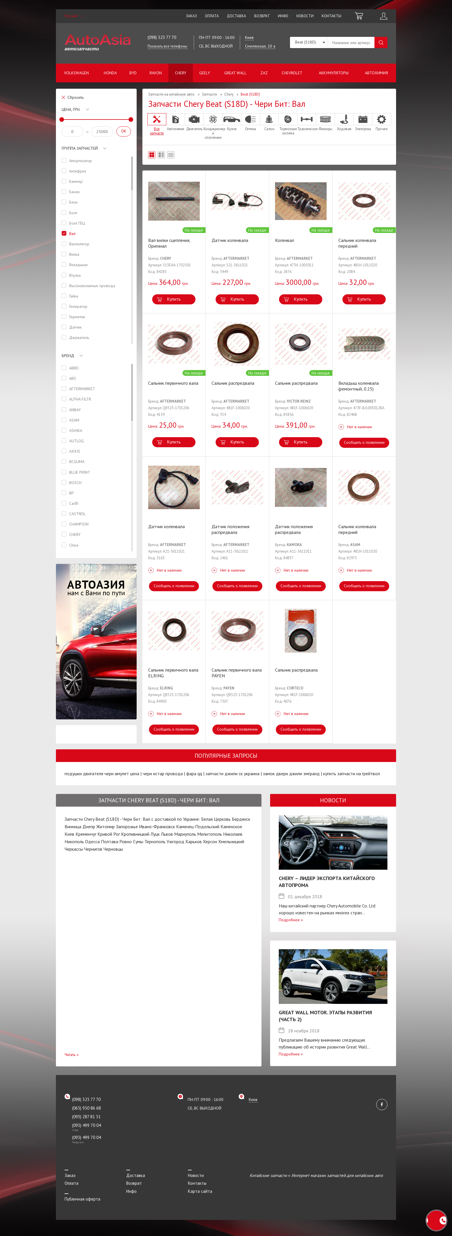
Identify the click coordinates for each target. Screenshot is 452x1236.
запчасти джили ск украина (232, 773)
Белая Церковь (216, 819)
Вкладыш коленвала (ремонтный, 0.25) (358, 386)
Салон (269, 122)
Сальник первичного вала (173, 383)
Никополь (74, 841)
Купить (174, 299)
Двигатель (194, 122)
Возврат (262, 16)
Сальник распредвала (233, 383)
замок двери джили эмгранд (291, 773)
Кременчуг (86, 834)
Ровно (125, 841)
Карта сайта (200, 1191)
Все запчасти (156, 124)
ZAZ (264, 72)
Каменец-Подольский (197, 826)
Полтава (109, 841)
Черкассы (74, 849)
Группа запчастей (80, 148)
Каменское (231, 826)
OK (123, 131)
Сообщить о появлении (364, 442)
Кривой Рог (108, 834)
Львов (167, 834)
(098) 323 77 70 (162, 37)
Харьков (193, 841)
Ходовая (344, 122)
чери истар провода (163, 773)
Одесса (92, 841)
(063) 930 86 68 (86, 1108)
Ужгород (175, 841)
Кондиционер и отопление (213, 126)
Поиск (380, 42)
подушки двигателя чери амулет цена (102, 773)
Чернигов (93, 849)
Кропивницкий (135, 834)
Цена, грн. (71, 109)
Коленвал (284, 240)
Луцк (155, 834)
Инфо (283, 16)
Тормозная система (287, 124)
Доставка (236, 16)
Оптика (250, 122)
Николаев (232, 834)
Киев (69, 834)
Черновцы (113, 849)
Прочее (381, 122)
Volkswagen (76, 72)
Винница (73, 826)
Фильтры (325, 122)
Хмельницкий (231, 841)
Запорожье (127, 826)
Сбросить (75, 97)
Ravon (156, 72)
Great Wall (235, 72)
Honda (110, 72)
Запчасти (209, 94)
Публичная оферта (82, 1199)
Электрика (362, 122)
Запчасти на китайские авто (171, 94)
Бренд (68, 355)
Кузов (231, 122)
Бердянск (241, 819)
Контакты (331, 16)
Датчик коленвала (230, 240)
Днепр (88, 826)
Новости (305, 16)
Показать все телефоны (167, 46)
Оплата (212, 16)
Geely (204, 72)
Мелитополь (209, 834)
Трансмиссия (306, 122)
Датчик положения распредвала (230, 529)
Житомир (105, 826)
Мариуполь (185, 834)
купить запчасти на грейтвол (351, 773)
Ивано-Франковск (157, 826)
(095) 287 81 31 (86, 1116)
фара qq (194, 773)
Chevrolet (292, 72)
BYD (133, 72)
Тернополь (154, 841)
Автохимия (376, 72)
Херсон (210, 841)
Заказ (191, 16)
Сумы (138, 841)
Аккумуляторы (334, 72)
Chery (180, 72)
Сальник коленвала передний (357, 243)
